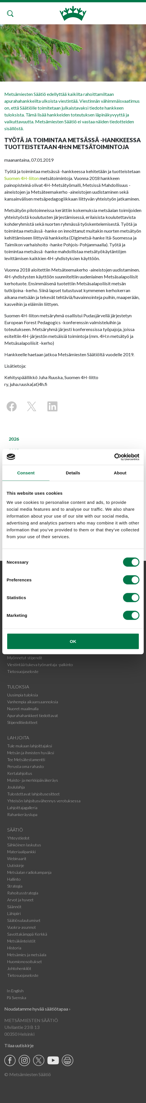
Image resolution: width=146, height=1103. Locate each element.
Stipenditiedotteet (22, 722)
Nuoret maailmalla (23, 708)
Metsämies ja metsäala (26, 954)
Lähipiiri (14, 913)
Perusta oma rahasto (25, 766)
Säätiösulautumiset (24, 920)
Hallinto (14, 879)
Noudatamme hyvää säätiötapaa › (37, 1008)
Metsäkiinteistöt (21, 940)
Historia (14, 947)
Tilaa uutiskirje (19, 1045)
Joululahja (16, 787)
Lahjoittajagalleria (22, 807)
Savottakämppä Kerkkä (27, 934)
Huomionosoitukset (24, 961)
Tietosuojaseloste (23, 671)
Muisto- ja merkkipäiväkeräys (32, 780)
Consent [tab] (26, 472)
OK (73, 641)
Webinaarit (16, 858)
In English (15, 990)
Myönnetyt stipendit (24, 657)
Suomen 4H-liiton (21, 178)
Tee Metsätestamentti (26, 759)
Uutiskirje (15, 865)
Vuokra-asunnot (21, 927)
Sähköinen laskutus (24, 844)
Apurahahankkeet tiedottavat (32, 715)
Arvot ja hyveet (20, 899)
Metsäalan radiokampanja (29, 872)
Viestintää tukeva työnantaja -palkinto (40, 664)
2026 (14, 438)
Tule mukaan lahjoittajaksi (29, 745)
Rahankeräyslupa (22, 814)
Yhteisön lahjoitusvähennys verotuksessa (43, 800)
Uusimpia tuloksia (22, 694)
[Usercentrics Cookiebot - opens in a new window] (114, 457)
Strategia (14, 886)
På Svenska (16, 997)
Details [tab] (73, 472)
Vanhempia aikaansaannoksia (32, 701)
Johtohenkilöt (19, 968)
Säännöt (14, 906)
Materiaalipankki (21, 851)
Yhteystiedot (18, 837)
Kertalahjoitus (19, 773)
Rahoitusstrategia (22, 892)
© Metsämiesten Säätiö (27, 1074)
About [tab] (120, 472)
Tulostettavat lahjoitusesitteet (33, 793)
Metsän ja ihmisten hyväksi (30, 752)
